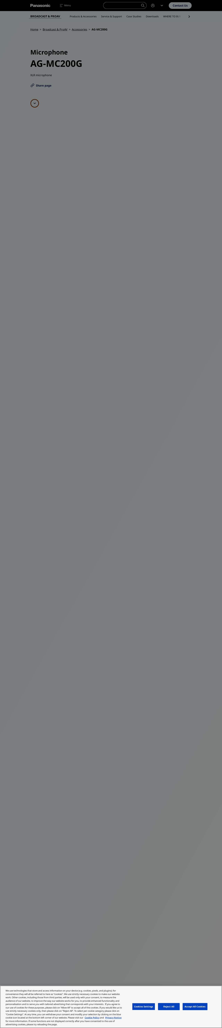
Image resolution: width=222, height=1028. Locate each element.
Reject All (168, 1006)
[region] (111, 1007)
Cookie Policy (92, 1017)
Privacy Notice (113, 1017)
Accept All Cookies (195, 1006)
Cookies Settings (143, 1006)
